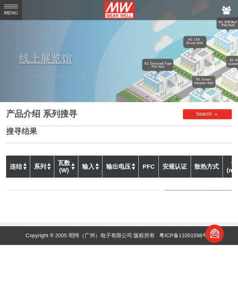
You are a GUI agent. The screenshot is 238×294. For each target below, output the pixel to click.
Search (204, 114)
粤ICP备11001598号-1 (185, 235)
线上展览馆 (50, 58)
